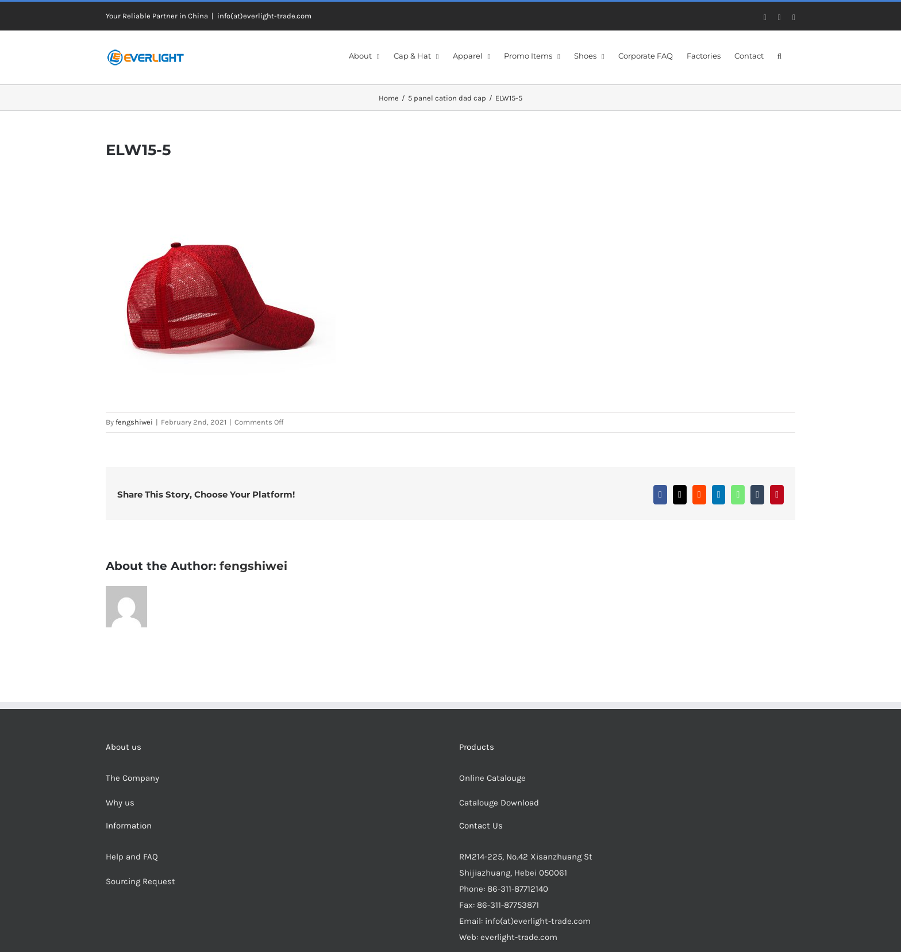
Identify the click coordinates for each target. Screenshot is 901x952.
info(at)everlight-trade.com (264, 15)
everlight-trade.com (518, 937)
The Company (132, 778)
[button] (779, 55)
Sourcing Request (140, 881)
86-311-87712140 (517, 889)
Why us (120, 802)
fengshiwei (134, 422)
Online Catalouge (492, 778)
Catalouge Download (500, 802)
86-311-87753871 (508, 905)
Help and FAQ (132, 856)
